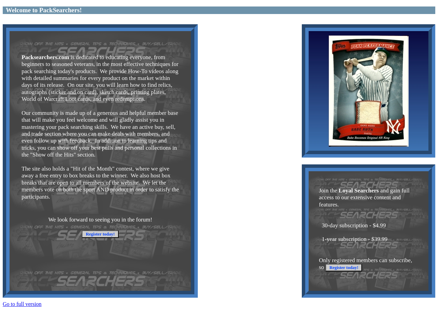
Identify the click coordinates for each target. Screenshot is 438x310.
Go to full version (22, 304)
